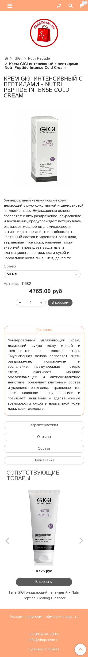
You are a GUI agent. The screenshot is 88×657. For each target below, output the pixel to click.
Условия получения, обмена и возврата (44, 616)
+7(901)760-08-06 (44, 634)
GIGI (18, 58)
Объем (10, 266)
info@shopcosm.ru (44, 640)
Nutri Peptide (39, 58)
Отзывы (44, 437)
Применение (44, 460)
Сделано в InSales (44, 649)
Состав (44, 448)
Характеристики (44, 425)
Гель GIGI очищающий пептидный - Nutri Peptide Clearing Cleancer (44, 595)
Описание (44, 330)
